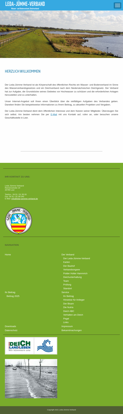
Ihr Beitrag (10, 292)
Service (65, 292)
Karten (66, 262)
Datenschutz (11, 330)
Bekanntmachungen (72, 330)
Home (8, 254)
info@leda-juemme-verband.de (24, 199)
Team (66, 281)
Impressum (67, 326)
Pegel (66, 318)
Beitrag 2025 (13, 296)
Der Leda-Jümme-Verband (76, 258)
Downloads (10, 326)
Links (66, 322)
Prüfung (67, 284)
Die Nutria (68, 307)
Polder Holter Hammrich (75, 273)
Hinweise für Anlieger (74, 299)
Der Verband (68, 254)
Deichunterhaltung (72, 277)
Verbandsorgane (71, 269)
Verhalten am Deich (73, 314)
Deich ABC (68, 311)
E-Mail (54, 114)
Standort (67, 288)
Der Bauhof (69, 266)
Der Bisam (68, 303)
